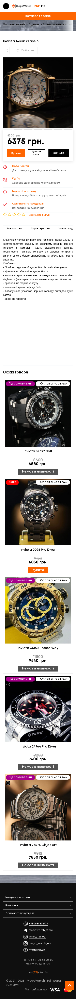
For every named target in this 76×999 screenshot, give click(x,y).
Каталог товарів (38, 16)
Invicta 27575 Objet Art (38, 845)
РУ (43, 6)
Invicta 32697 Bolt (38, 451)
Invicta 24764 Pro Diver (38, 746)
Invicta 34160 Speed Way (38, 648)
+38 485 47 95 (38, 972)
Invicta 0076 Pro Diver (38, 550)
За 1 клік (59, 153)
